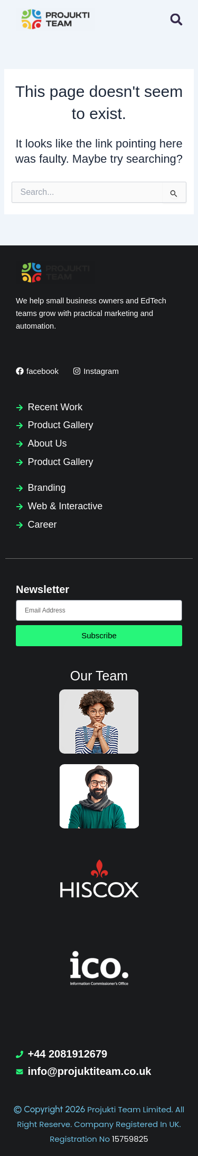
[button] (176, 19)
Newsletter (42, 589)
